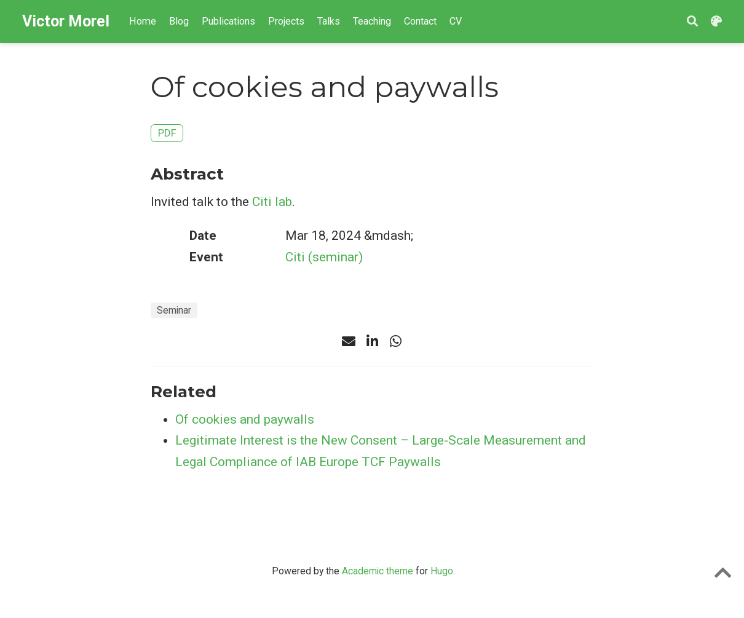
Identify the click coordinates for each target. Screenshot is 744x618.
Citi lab (272, 201)
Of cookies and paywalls (244, 419)
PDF (167, 133)
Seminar (174, 310)
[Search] (692, 22)
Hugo (441, 571)
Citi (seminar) (324, 257)
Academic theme (377, 571)
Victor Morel (65, 21)
